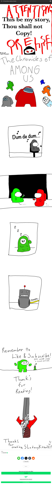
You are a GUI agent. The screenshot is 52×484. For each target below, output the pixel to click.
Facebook (22, 458)
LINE (18, 458)
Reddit (33, 458)
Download (26, 473)
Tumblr (29, 458)
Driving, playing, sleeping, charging (9, 1)
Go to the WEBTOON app (26, 482)
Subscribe (26, 461)
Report (26, 466)
